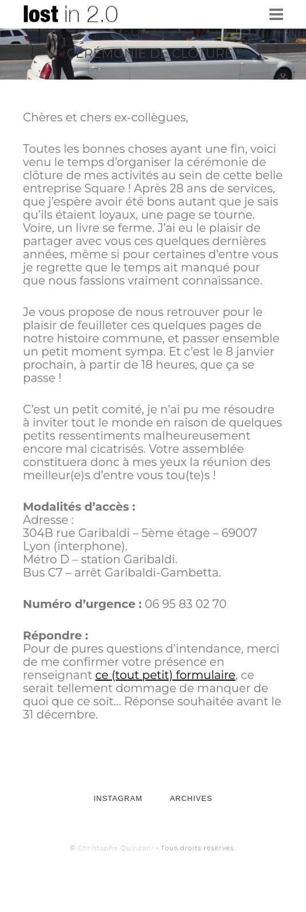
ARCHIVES (191, 798)
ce (104, 675)
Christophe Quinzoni (115, 848)
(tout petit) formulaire (174, 675)
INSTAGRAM (118, 798)
